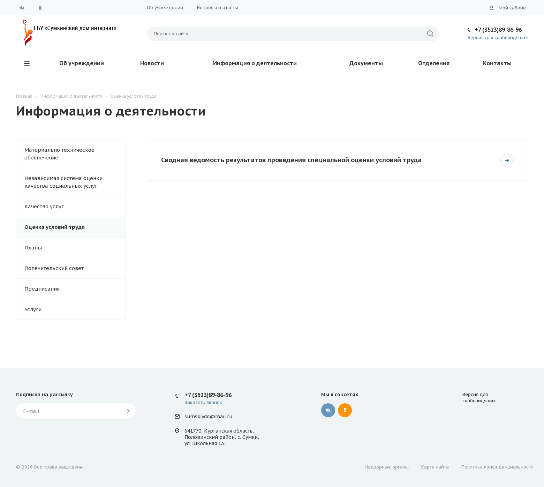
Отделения (433, 63)
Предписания (42, 288)
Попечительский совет (54, 268)
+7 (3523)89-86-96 (498, 29)
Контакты (497, 63)
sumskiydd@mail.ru (208, 416)
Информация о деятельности (255, 63)
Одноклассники (40, 7)
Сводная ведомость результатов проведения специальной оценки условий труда (291, 160)
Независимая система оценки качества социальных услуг (63, 182)
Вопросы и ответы (217, 7)
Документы (366, 63)
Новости (152, 63)
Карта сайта (435, 467)
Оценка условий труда (54, 227)
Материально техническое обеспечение (59, 154)
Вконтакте (21, 7)
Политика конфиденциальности (497, 467)
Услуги (32, 309)
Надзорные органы (387, 467)
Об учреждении (165, 7)
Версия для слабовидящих (498, 37)
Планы (33, 247)
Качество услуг (44, 206)
